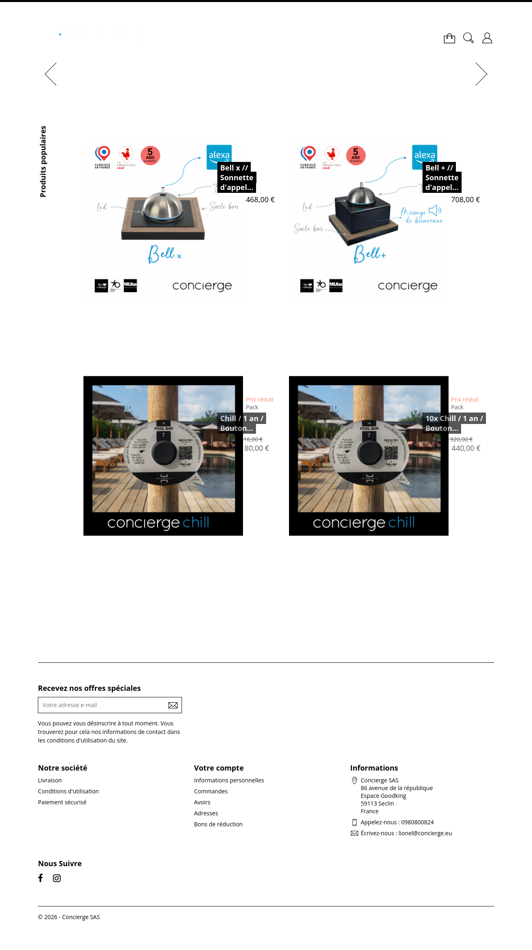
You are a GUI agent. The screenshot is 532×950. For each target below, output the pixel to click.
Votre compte (219, 768)
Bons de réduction (218, 824)
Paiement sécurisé (62, 802)
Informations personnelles (229, 780)
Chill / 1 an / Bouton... (231, 423)
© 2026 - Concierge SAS (69, 917)
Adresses (206, 813)
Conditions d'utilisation (68, 791)
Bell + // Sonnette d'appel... (442, 177)
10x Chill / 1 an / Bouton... (444, 423)
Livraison (50, 780)
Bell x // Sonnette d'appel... (237, 177)
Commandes (211, 791)
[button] (48, 74)
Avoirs (202, 802)
